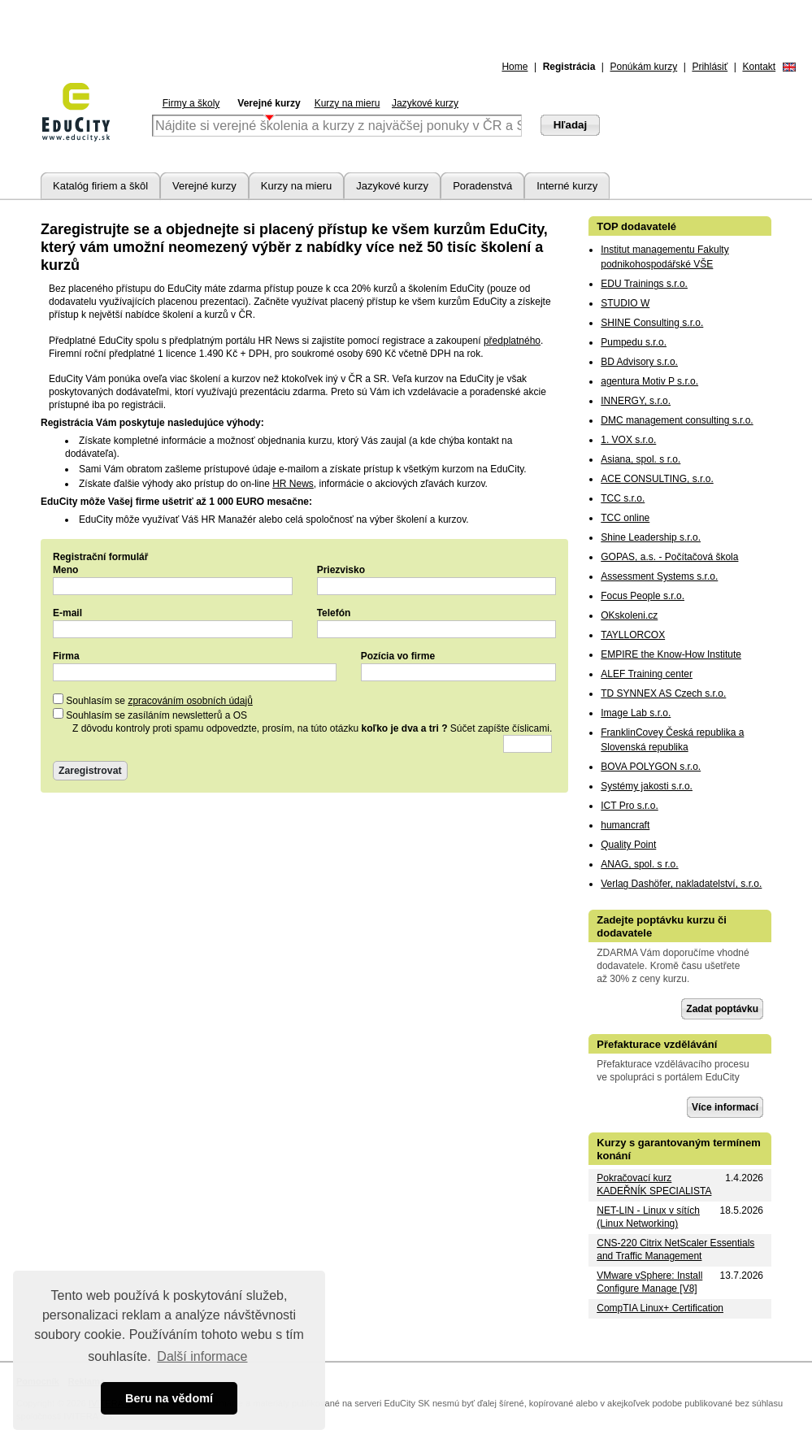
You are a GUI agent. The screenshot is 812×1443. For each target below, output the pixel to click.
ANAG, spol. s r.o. (639, 864)
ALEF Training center (647, 674)
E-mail (67, 613)
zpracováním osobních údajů (190, 700)
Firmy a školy (191, 103)
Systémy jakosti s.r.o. (647, 786)
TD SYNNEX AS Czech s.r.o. (663, 693)
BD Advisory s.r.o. (639, 361)
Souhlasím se (153, 700)
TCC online (625, 518)
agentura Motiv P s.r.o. (649, 381)
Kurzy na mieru (347, 103)
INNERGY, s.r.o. (636, 400)
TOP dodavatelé (636, 226)
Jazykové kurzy (425, 103)
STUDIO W (625, 303)
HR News (293, 483)
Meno (65, 570)
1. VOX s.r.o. (628, 440)
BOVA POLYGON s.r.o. (651, 766)
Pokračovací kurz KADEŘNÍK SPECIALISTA (654, 1184)
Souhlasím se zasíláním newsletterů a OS (150, 715)
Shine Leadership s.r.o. (651, 537)
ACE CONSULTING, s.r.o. (657, 479)
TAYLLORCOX (633, 635)
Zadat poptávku (722, 1009)
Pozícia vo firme (398, 656)
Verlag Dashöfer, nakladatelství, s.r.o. (681, 883)
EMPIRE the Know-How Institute (671, 654)
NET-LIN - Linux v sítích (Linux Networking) (648, 1217)
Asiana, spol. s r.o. (640, 459)
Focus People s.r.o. (642, 596)
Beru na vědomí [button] (169, 1398)
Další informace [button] (202, 1356)
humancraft (625, 825)
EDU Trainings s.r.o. (644, 283)
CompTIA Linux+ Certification (660, 1308)
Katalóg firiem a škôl (100, 186)
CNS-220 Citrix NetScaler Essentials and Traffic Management (675, 1249)
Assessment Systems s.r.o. (659, 576)
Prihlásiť (709, 66)
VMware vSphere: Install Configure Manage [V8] (649, 1282)
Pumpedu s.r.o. (634, 342)
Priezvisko (341, 570)
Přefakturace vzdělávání (657, 1044)
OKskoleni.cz (629, 615)
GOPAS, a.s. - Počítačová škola (669, 557)
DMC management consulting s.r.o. (677, 420)
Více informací (725, 1107)
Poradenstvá (482, 186)
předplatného (512, 340)
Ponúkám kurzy (644, 66)
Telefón (334, 613)
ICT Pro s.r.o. (629, 805)
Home (515, 66)
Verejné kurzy (268, 103)
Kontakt (758, 66)
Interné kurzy (566, 186)
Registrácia (569, 66)
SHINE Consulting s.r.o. (652, 322)
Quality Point (628, 844)
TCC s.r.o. (623, 498)
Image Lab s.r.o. (636, 713)
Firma (66, 656)
